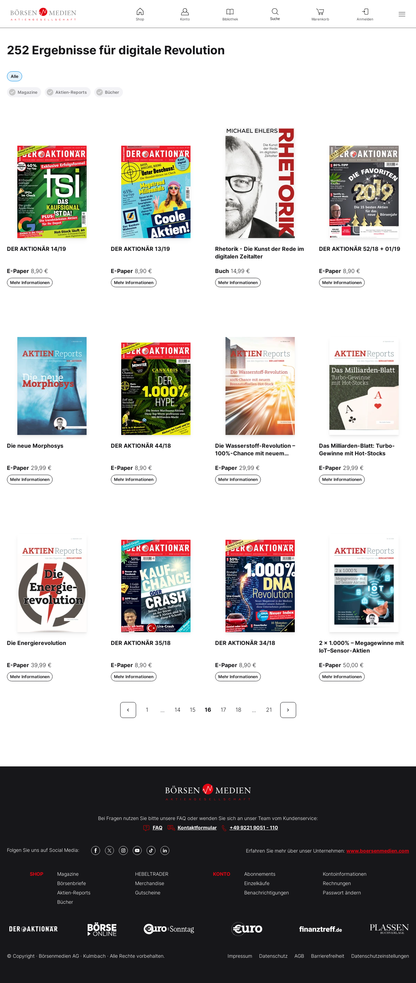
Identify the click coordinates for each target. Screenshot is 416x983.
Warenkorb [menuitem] (320, 14)
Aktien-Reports (67, 92)
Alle (14, 76)
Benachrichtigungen (266, 892)
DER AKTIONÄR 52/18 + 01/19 (359, 248)
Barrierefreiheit (327, 956)
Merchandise (149, 883)
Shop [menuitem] (140, 14)
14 (177, 709)
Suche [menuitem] (275, 14)
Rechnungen (337, 883)
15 (193, 709)
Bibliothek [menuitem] (230, 14)
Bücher (107, 92)
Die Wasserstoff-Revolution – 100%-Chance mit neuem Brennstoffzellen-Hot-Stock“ (255, 453)
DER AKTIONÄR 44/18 (141, 445)
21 (269, 709)
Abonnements (259, 874)
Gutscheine (147, 892)
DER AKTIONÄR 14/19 (36, 248)
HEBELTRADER (151, 874)
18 (238, 709)
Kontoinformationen (344, 874)
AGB (299, 956)
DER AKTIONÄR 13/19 (140, 248)
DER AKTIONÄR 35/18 (141, 642)
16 (208, 709)
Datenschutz (273, 956)
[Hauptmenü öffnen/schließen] (402, 14)
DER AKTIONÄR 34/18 (245, 642)
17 (223, 709)
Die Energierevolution (36, 642)
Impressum (240, 956)
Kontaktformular (197, 827)
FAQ (157, 827)
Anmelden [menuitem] (365, 14)
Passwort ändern (342, 892)
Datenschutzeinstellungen (380, 956)
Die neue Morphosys (35, 445)
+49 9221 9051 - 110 (254, 827)
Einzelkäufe (256, 883)
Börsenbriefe (71, 883)
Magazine (23, 92)
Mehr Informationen (30, 282)
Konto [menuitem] (185, 14)
